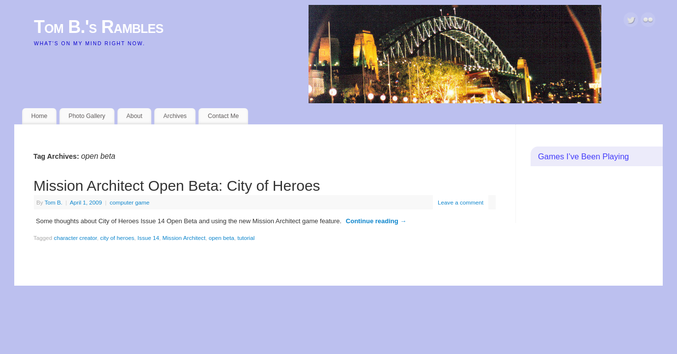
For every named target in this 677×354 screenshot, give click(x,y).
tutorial (245, 238)
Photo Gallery (86, 116)
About (134, 116)
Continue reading (376, 221)
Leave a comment (460, 202)
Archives (175, 116)
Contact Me (223, 116)
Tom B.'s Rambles (99, 27)
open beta (221, 238)
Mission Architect (184, 238)
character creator (75, 238)
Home (39, 116)
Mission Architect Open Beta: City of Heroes (176, 185)
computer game (129, 202)
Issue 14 (148, 238)
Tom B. (53, 202)
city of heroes (117, 238)
